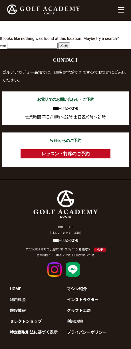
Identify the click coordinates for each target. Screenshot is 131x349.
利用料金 (18, 299)
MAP (100, 249)
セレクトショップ (26, 321)
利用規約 (75, 321)
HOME (15, 289)
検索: (3, 46)
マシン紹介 (77, 289)
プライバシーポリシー (87, 332)
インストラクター (83, 299)
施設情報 (18, 310)
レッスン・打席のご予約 (65, 153)
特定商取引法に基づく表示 (34, 332)
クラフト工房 (79, 310)
